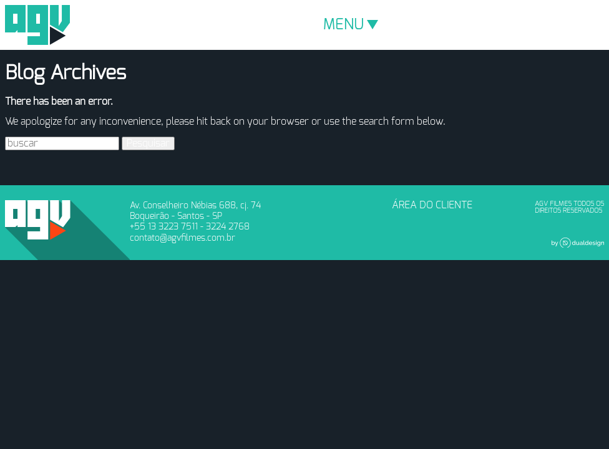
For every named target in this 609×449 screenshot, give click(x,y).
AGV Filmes (37, 25)
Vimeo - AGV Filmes (312, 209)
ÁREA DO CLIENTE (432, 205)
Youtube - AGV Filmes (332, 209)
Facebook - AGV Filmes (291, 209)
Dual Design (578, 243)
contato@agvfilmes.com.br (182, 238)
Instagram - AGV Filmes (353, 209)
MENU (350, 24)
